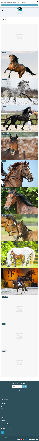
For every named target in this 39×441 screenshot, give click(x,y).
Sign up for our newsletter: (19, 383)
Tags (2, 409)
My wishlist (3, 420)
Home (2, 21)
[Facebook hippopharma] (19, 390)
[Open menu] (2, 10)
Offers (2, 408)
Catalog (5, 21)
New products (4, 406)
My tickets (3, 418)
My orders (3, 417)
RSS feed (3, 411)
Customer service (4, 399)
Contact (2, 400)
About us (3, 397)
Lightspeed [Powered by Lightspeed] (19, 437)
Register (2, 415)
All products (3, 405)
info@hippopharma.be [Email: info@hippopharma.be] (7, 428)
